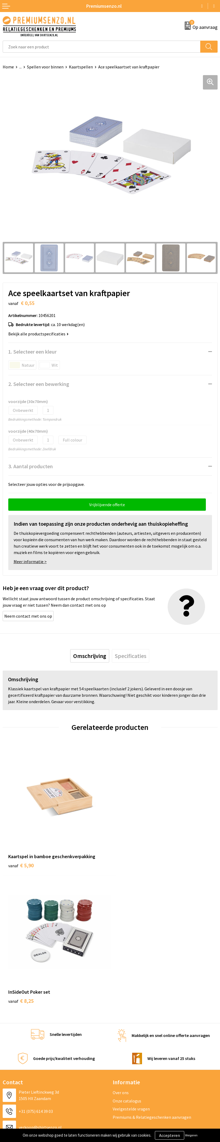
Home (8, 66)
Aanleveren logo (18, 1039)
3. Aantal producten (30, 466)
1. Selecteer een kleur (32, 351)
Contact (10, 1030)
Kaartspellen (81, 66)
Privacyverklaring (128, 1047)
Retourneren (14, 1063)
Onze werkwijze (17, 1047)
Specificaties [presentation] (130, 656)
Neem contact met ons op (28, 616)
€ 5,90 (21, 859)
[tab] (89, 656)
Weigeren (191, 1135)
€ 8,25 (128, 859)
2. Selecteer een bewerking (38, 384)
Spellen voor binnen (45, 66)
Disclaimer (122, 1055)
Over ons (121, 951)
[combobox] (102, 47)
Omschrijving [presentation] (89, 656)
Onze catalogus (127, 959)
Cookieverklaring (128, 1039)
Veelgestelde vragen (131, 967)
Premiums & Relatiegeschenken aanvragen (152, 975)
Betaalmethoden (18, 1055)
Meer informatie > (30, 561)
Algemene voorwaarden (134, 1030)
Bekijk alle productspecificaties (38, 333)
